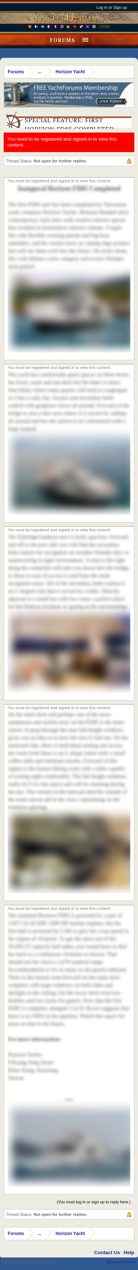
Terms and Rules (121, 1262)
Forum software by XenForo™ (29, 1262)
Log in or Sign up (111, 7)
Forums (62, 40)
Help (129, 1252)
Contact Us (107, 1252)
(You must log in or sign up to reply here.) (94, 1202)
